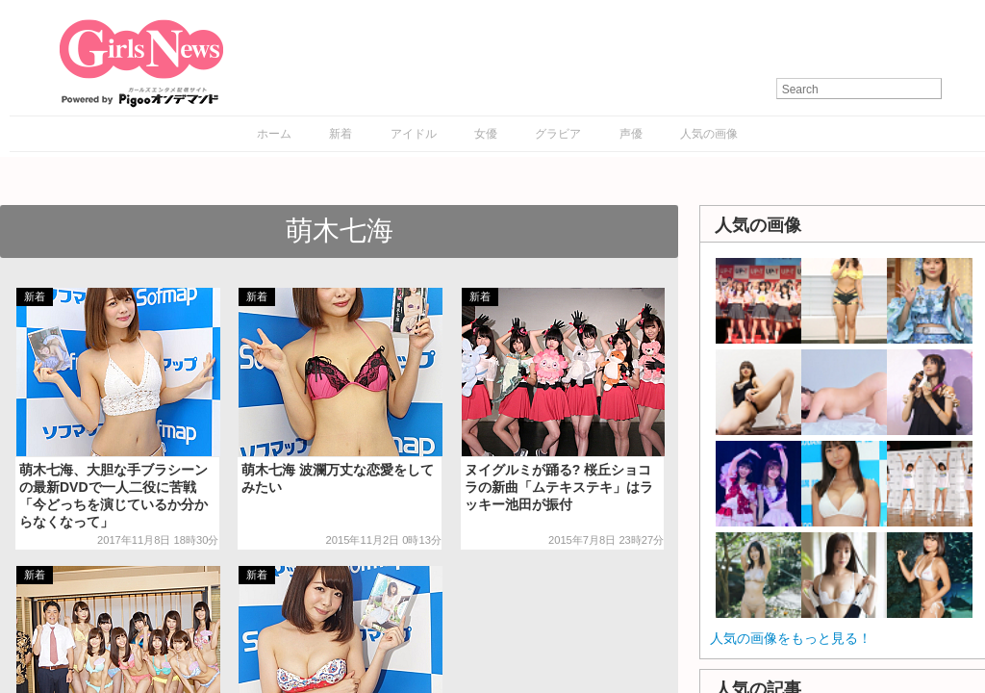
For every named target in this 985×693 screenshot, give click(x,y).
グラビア (558, 134)
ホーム (274, 134)
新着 (340, 134)
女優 (485, 134)
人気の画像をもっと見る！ (790, 638)
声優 (631, 134)
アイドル (414, 134)
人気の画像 (709, 134)
